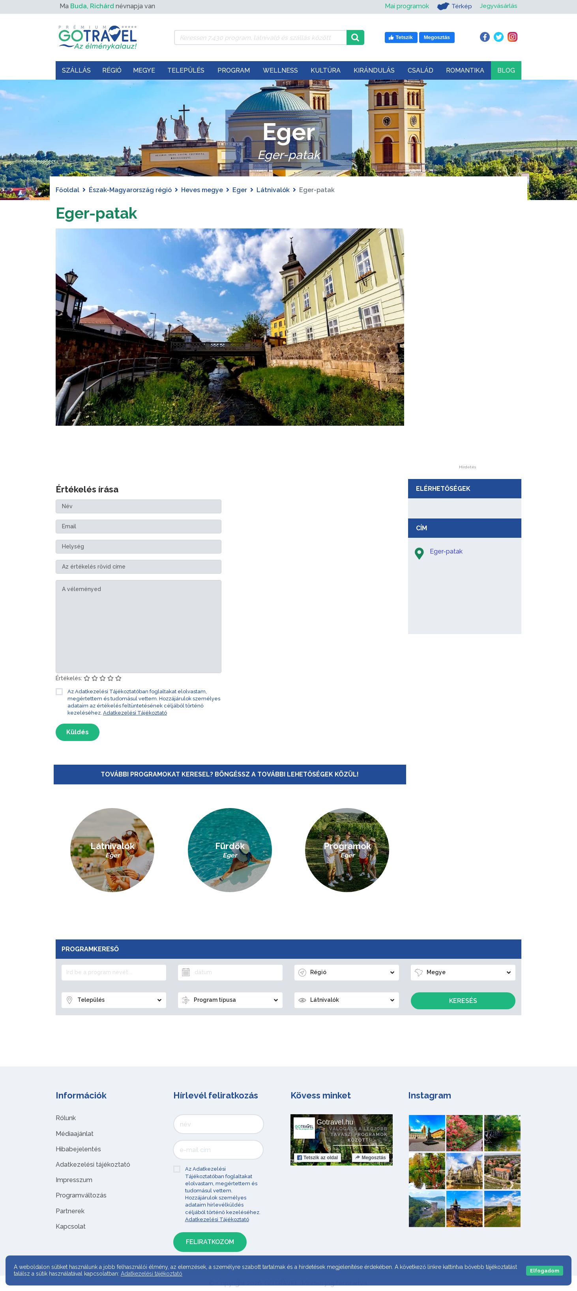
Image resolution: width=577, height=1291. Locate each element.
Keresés (463, 1001)
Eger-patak (97, 213)
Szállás (76, 70)
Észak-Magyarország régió (130, 190)
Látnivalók (273, 190)
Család (420, 70)
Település (185, 70)
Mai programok (406, 6)
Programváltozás (81, 1195)
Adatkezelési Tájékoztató (135, 713)
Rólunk (66, 1118)
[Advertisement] (467, 346)
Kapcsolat (71, 1226)
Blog (506, 70)
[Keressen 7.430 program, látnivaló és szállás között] (260, 37)
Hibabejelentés (78, 1149)
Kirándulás (374, 70)
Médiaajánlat (75, 1134)
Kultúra (326, 70)
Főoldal (67, 190)
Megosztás (370, 1157)
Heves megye (202, 190)
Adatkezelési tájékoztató (93, 1164)
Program (233, 70)
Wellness (280, 70)
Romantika (465, 70)
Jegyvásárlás (498, 6)
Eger (239, 190)
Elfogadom (544, 1271)
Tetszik (317, 1157)
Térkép (453, 6)
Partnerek (70, 1211)
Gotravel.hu (335, 1122)
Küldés (77, 732)
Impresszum (74, 1180)
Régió (112, 70)
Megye (144, 70)
